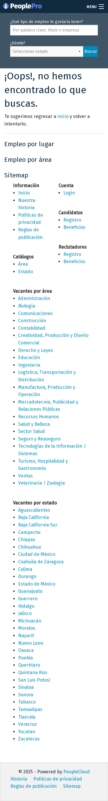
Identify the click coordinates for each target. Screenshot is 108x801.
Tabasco (27, 702)
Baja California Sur (37, 525)
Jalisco (25, 613)
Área (23, 264)
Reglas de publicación (33, 786)
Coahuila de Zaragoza (41, 561)
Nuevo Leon (30, 643)
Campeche (29, 532)
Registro (72, 220)
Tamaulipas (30, 709)
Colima (25, 569)
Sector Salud (31, 431)
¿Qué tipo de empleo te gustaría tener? (54, 27)
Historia (18, 779)
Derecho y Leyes (35, 350)
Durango (27, 576)
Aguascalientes (34, 510)
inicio (63, 116)
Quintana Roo (32, 672)
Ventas (25, 476)
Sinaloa (26, 687)
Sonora (25, 694)
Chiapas (26, 539)
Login (69, 193)
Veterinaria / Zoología (41, 483)
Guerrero (27, 598)
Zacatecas (29, 739)
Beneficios (74, 227)
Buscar (90, 51)
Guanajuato (30, 591)
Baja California (33, 517)
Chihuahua (29, 547)
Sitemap (72, 786)
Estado (25, 271)
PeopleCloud (76, 771)
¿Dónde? (54, 52)
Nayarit (26, 635)
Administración (34, 298)
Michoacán (29, 621)
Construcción (32, 320)
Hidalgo (26, 606)
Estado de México (36, 584)
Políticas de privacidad (57, 779)
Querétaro (29, 665)
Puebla (25, 658)
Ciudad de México (36, 554)
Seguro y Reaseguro (39, 439)
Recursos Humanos (38, 416)
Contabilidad (31, 328)
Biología (26, 306)
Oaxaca (26, 650)
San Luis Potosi (34, 680)
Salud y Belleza (34, 424)
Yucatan (26, 731)
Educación (29, 357)
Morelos (26, 628)
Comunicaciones (35, 313)
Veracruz (27, 724)
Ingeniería (29, 365)
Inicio (24, 193)
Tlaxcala (26, 717)
